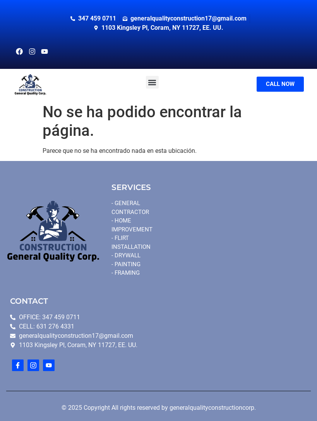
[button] (152, 82)
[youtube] (49, 365)
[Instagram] (33, 365)
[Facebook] (18, 365)
